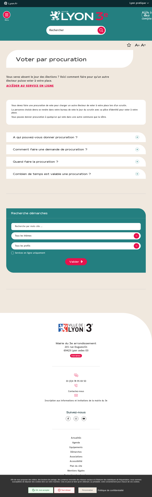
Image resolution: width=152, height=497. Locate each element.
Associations (76, 457)
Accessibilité (76, 461)
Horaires (76, 356)
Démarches (76, 452)
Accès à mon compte (145, 14)
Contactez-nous (76, 391)
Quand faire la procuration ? (35, 161)
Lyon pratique (139, 3)
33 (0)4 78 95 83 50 (76, 381)
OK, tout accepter (40, 490)
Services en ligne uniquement (30, 253)
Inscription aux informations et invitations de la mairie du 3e (76, 401)
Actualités (76, 438)
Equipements (76, 447)
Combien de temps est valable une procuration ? (52, 174)
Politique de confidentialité (111, 490)
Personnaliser (87, 490)
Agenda (76, 443)
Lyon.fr (13, 3)
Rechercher (56, 30)
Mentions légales (76, 471)
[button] (129, 45)
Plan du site (76, 466)
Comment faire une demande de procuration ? (50, 149)
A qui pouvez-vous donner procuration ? (45, 137)
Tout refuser (64, 490)
